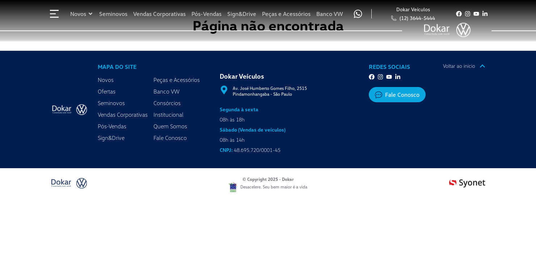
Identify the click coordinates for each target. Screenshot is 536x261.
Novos (106, 79)
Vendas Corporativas (123, 114)
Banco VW (166, 91)
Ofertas (106, 91)
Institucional (168, 114)
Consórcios (167, 103)
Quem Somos (170, 126)
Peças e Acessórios (176, 79)
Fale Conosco (170, 137)
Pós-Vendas (112, 126)
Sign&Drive (111, 137)
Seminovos (111, 103)
